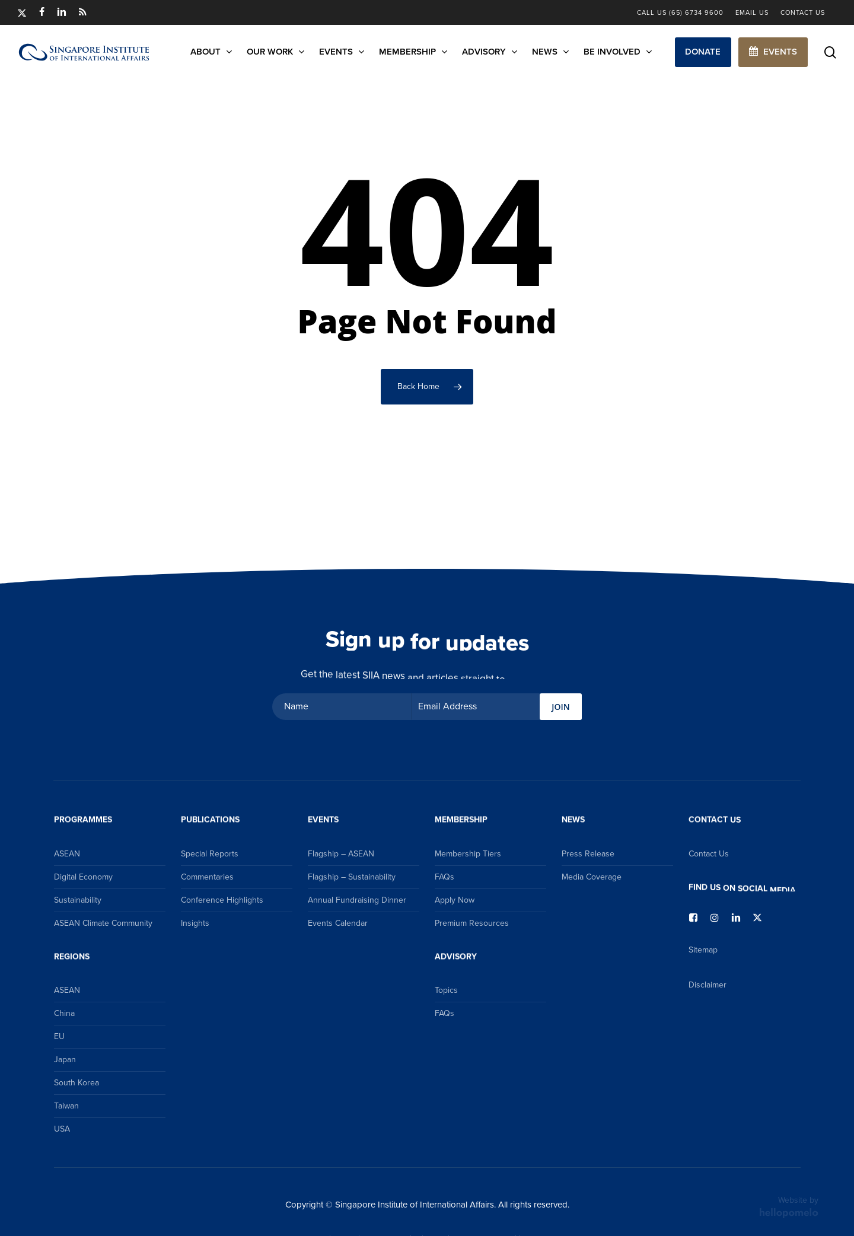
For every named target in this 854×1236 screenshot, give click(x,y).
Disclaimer (707, 985)
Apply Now (454, 900)
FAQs (444, 877)
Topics (446, 990)
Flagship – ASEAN (341, 854)
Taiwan (66, 1106)
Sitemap (703, 950)
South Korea (76, 1082)
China (64, 1013)
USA (62, 1129)
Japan (65, 1059)
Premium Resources (472, 923)
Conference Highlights (222, 900)
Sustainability (77, 900)
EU (59, 1036)
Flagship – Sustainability (352, 877)
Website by (788, 1206)
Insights (195, 923)
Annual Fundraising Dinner (357, 900)
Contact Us (709, 854)
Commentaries (207, 877)
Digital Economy (83, 877)
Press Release (588, 854)
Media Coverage (592, 877)
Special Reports (209, 854)
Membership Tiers (468, 854)
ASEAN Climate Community (103, 923)
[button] (703, 52)
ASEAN (67, 854)
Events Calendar (338, 923)
